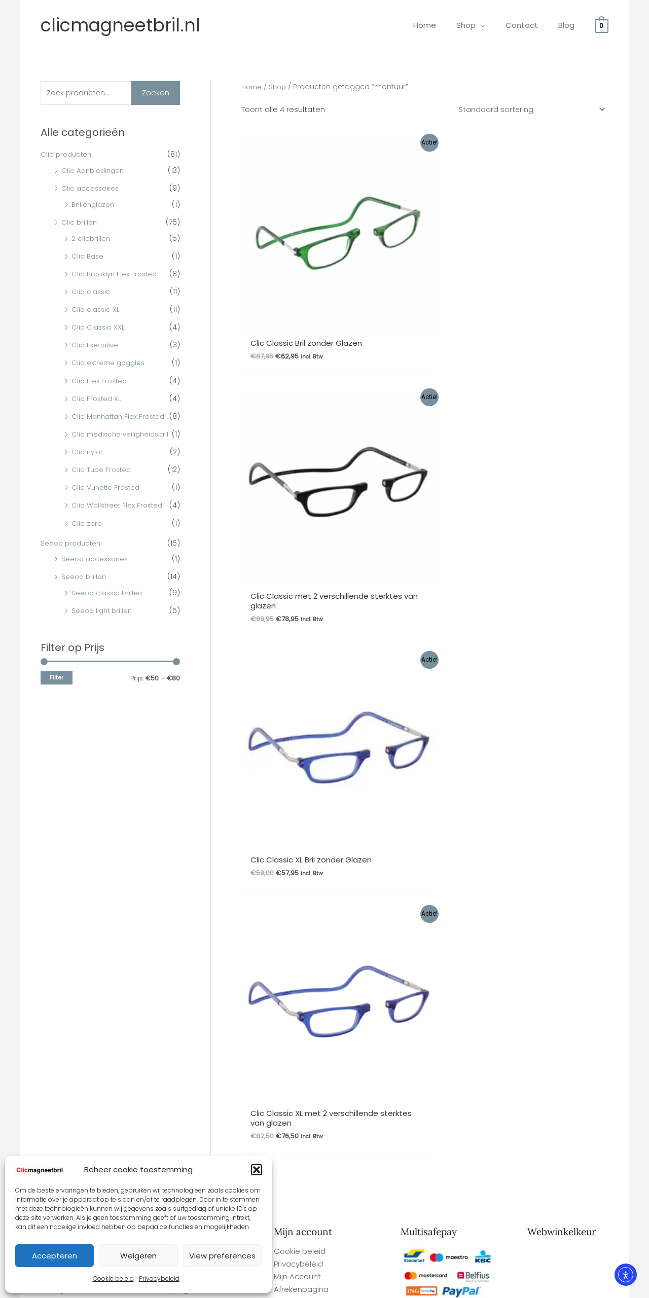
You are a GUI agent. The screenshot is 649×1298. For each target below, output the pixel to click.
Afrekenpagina (301, 823)
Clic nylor (87, 469)
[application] (493, 25)
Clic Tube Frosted (102, 487)
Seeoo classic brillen (108, 610)
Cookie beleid (113, 1278)
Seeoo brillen (84, 594)
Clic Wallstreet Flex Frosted (118, 522)
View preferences (222, 1255)
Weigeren (138, 1255)
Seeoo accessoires (96, 576)
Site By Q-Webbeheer (592, 1230)
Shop (279, 87)
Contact (162, 836)
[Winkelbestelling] (528, 110)
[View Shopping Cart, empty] (601, 25)
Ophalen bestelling (182, 785)
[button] (256, 1170)
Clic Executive (95, 346)
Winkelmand (296, 836)
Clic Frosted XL (97, 399)
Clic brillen (79, 223)
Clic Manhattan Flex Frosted (121, 417)
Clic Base (88, 257)
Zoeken (155, 93)
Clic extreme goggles (110, 364)
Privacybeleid (159, 1278)
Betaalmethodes (179, 848)
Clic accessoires (91, 190)
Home (252, 87)
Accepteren (54, 1255)
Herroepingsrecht (179, 823)
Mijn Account (297, 810)
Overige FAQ (43, 785)
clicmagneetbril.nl (120, 25)
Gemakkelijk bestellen (60, 797)
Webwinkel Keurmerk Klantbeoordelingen (346, 1286)
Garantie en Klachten (186, 810)
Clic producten (67, 156)
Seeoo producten (72, 560)
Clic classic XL (96, 310)
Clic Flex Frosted (100, 382)
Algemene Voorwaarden (193, 797)
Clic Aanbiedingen (94, 171)
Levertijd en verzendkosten (70, 810)
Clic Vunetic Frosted (107, 504)
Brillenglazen (94, 205)
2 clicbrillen (91, 239)
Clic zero (86, 540)
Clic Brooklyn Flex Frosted (116, 275)
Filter (56, 695)
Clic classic (91, 292)
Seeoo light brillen (103, 628)
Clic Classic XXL (98, 328)
